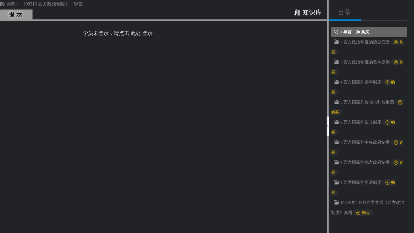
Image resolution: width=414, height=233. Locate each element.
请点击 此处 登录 (133, 33)
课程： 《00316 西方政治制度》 (35, 4)
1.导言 (356, 31)
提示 (16, 14)
